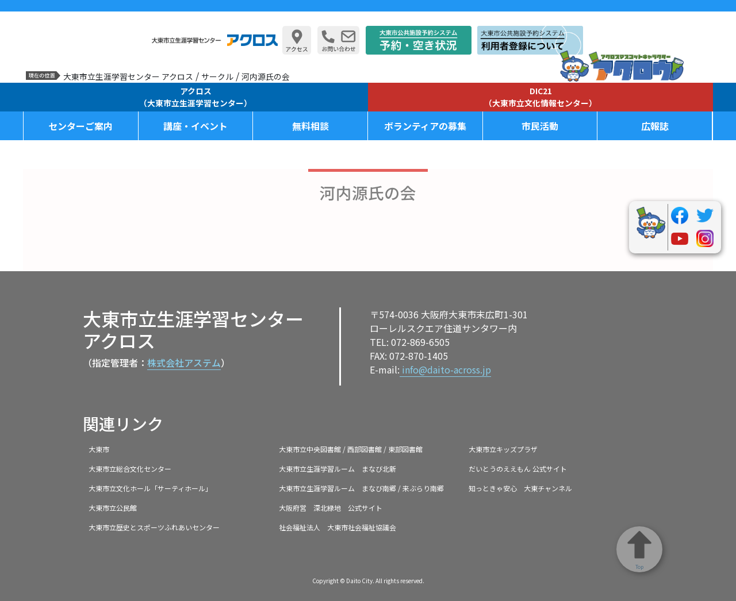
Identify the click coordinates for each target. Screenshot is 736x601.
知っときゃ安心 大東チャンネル (520, 488)
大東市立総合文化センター (130, 468)
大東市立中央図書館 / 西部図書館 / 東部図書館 (351, 449)
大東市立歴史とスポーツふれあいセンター (154, 527)
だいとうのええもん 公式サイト (518, 468)
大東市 (99, 449)
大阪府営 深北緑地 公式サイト (330, 508)
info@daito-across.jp (445, 369)
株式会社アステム (184, 362)
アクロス (195, 97)
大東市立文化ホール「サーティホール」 (150, 488)
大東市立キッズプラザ (503, 449)
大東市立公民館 (113, 508)
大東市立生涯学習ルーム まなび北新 (337, 468)
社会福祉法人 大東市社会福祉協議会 (337, 527)
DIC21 (540, 97)
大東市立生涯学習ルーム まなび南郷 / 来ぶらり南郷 (361, 488)
